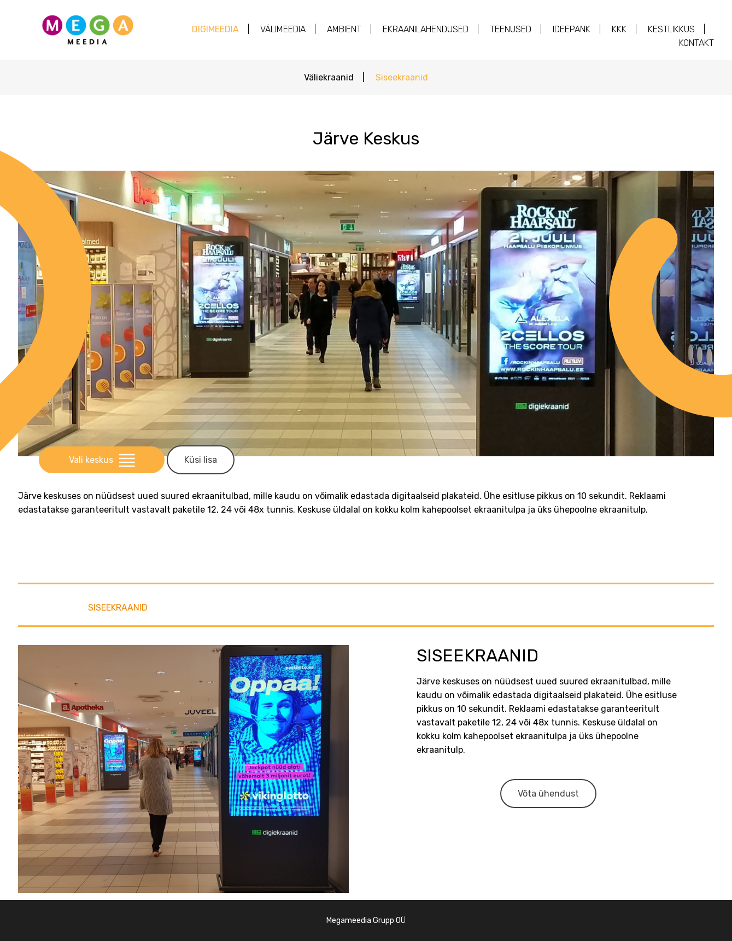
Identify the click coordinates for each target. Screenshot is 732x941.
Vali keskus (102, 460)
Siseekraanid (402, 77)
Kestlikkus (671, 29)
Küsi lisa (200, 460)
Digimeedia (215, 29)
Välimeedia (283, 29)
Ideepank (571, 29)
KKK (619, 29)
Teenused (510, 29)
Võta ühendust (548, 793)
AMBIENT (344, 29)
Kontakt (696, 43)
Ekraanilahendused (426, 29)
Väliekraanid (329, 77)
